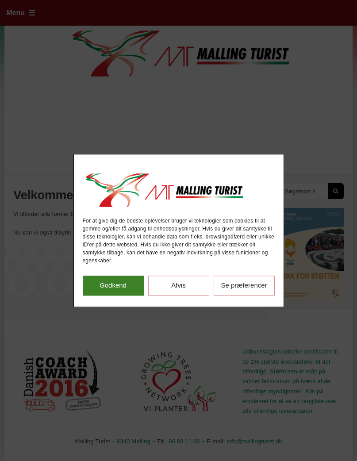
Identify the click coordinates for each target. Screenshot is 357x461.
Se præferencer (244, 285)
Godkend (113, 285)
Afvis (178, 285)
